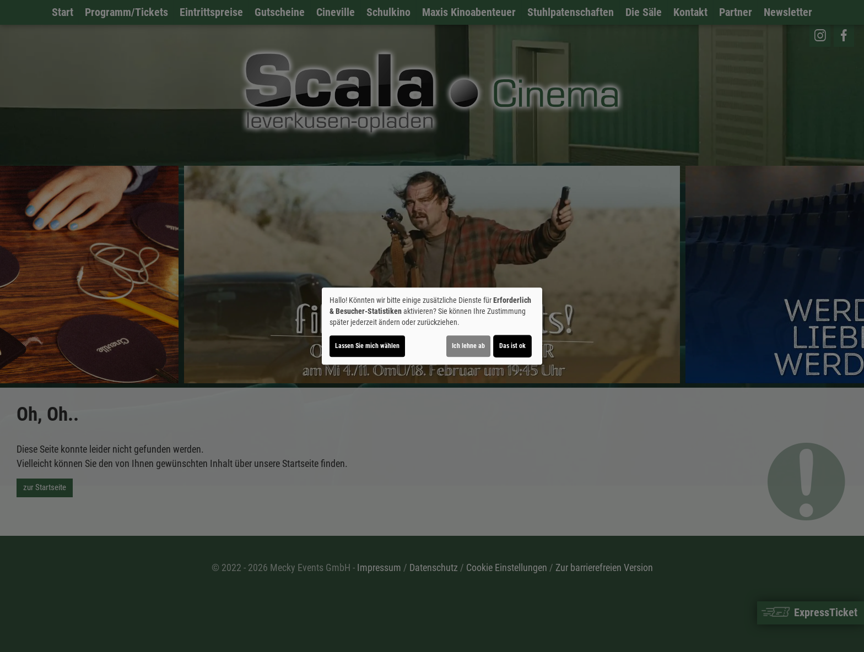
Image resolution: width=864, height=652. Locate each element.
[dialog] (432, 326)
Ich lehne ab (468, 346)
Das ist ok (512, 346)
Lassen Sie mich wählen (367, 346)
